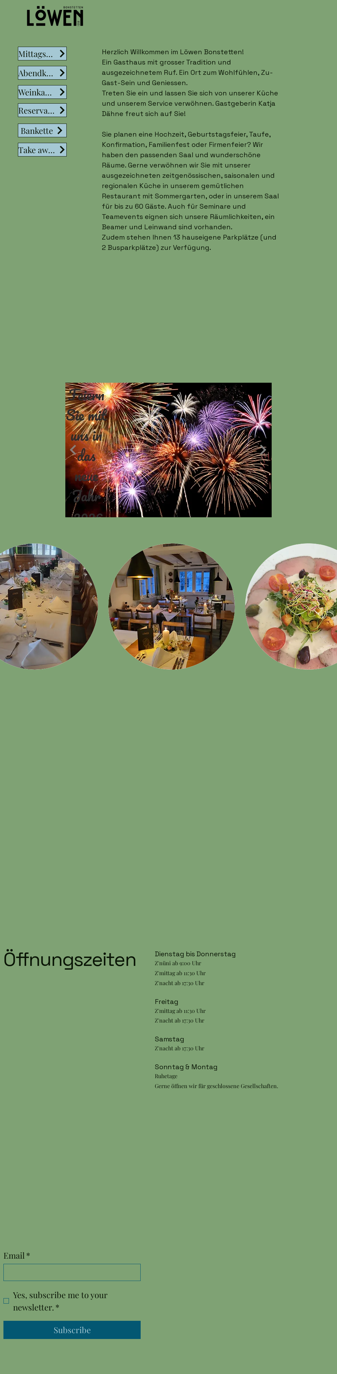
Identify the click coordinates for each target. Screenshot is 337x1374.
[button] (171, 606)
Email (16, 1255)
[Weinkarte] (42, 92)
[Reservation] (42, 110)
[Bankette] (42, 130)
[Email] (70, 1272)
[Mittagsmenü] (42, 53)
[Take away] (42, 150)
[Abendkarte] (42, 73)
